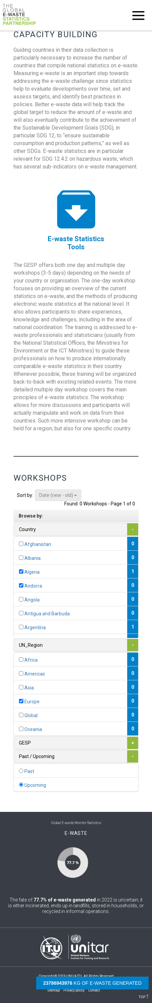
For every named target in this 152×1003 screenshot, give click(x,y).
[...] (21, 544)
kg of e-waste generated (92, 983)
